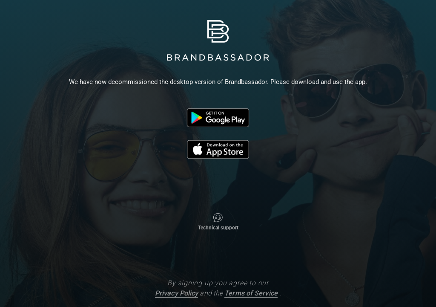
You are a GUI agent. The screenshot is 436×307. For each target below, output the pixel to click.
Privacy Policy (176, 293)
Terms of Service (251, 293)
